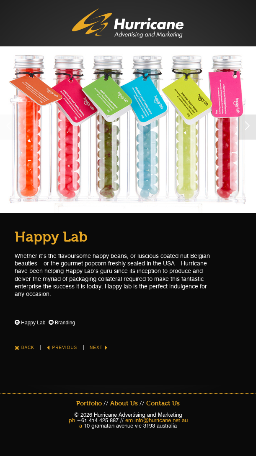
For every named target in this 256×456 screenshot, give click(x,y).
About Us (124, 403)
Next (99, 347)
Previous (62, 347)
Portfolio (89, 403)
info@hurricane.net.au (161, 420)
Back (24, 347)
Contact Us (163, 403)
